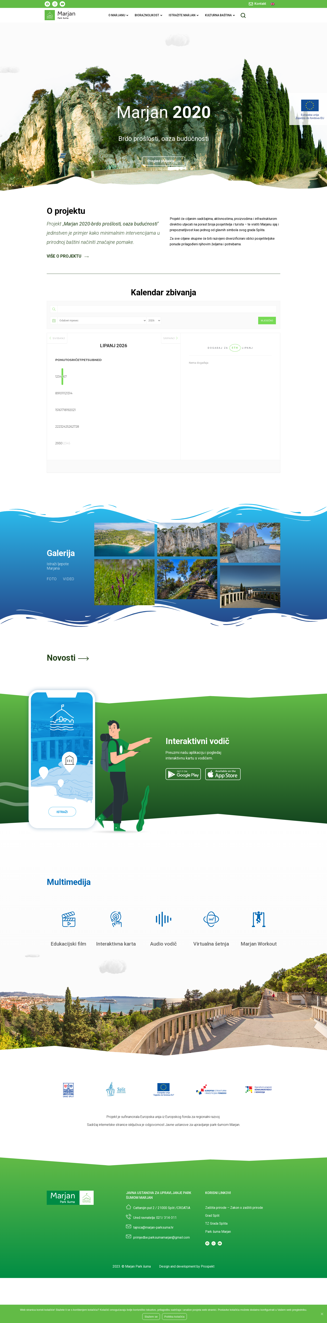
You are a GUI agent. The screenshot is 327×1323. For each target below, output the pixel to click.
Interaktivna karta (116, 944)
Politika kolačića (174, 1316)
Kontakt (260, 4)
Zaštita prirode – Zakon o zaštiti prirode (234, 1208)
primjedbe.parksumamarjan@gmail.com (161, 1237)
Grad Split (212, 1216)
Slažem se (151, 1316)
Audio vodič (163, 944)
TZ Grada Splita (216, 1223)
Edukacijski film (68, 944)
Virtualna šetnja (211, 944)
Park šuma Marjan (218, 1232)
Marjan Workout (259, 944)
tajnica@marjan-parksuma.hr (153, 1227)
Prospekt (207, 1266)
